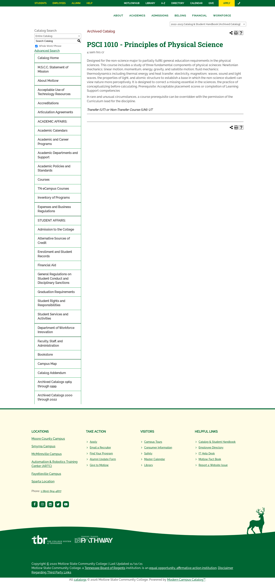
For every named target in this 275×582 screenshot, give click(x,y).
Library (150, 3)
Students (40, 3)
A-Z (163, 3)
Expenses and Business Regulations (54, 209)
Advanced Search (47, 51)
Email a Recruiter (100, 447)
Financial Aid (47, 265)
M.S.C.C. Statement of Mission (53, 69)
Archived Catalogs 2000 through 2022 (55, 397)
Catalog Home (48, 58)
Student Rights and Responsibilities (51, 303)
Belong (180, 15)
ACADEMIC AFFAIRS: (52, 121)
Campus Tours (153, 441)
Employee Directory (211, 447)
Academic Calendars (52, 130)
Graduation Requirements (56, 292)
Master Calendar (154, 459)
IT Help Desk (207, 453)
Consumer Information (158, 447)
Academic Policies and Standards (54, 168)
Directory (177, 3)
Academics (137, 15)
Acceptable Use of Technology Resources (54, 92)
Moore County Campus (48, 438)
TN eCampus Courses (53, 188)
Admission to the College (56, 229)
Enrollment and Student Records (55, 254)
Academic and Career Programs (53, 142)
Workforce (222, 15)
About (118, 15)
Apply (226, 3)
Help (89, 3)
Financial (199, 15)
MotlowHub (131, 3)
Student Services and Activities (53, 316)
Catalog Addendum (52, 373)
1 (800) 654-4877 (51, 491)
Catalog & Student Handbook (217, 441)
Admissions (159, 15)
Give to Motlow (99, 465)
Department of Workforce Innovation (56, 330)
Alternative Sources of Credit (54, 240)
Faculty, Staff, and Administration (50, 343)
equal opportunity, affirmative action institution (183, 568)
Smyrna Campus (43, 446)
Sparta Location (43, 481)
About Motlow (48, 81)
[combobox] (208, 24)
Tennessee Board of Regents (105, 568)
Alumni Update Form (103, 459)
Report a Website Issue (213, 465)
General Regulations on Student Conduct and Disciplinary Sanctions (54, 278)
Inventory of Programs (54, 197)
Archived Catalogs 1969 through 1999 (55, 384)
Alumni (76, 3)
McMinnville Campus (47, 454)
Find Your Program (101, 453)
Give (211, 3)
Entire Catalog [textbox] (44, 36)
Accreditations (48, 103)
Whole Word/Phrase (50, 46)
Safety (148, 453)
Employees (59, 3)
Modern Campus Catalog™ (186, 579)
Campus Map (47, 364)
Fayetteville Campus (46, 474)
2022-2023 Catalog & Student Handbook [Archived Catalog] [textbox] (205, 24)
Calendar (196, 3)
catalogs (80, 579)
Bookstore (45, 354)
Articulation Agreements (55, 112)
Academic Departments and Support (58, 155)
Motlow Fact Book (210, 459)
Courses (43, 179)
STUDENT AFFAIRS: (52, 220)
